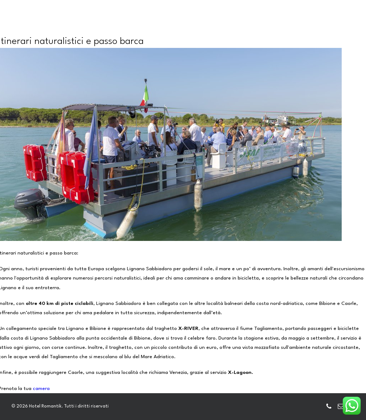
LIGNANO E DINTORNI (303, 25)
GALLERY (253, 25)
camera (41, 388)
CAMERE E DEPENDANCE (140, 25)
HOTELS (222, 25)
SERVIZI (191, 25)
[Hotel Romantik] (43, 24)
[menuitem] (91, 25)
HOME (91, 25)
